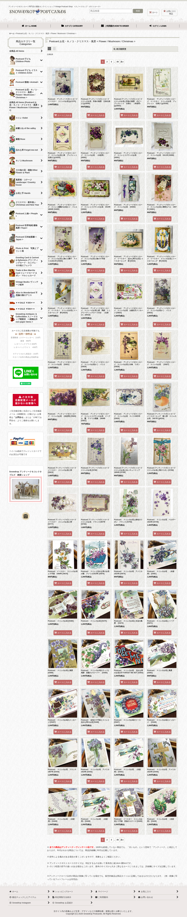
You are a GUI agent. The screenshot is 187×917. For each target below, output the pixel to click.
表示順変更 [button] (120, 49)
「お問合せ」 (19, 417)
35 (117, 62)
